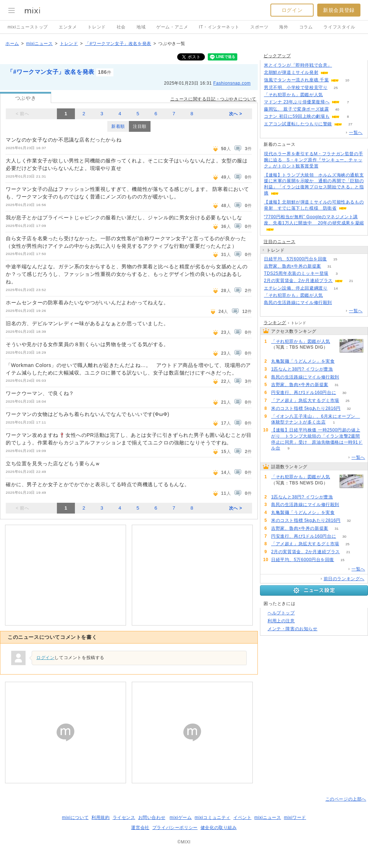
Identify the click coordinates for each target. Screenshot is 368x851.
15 (335, 259)
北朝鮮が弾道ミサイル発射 (291, 72)
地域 (140, 27)
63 (343, 361)
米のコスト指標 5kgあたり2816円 (306, 408)
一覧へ (356, 132)
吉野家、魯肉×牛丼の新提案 (292, 266)
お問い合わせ (152, 817)
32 (349, 409)
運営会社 (140, 827)
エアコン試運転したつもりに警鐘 (298, 123)
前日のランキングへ (344, 578)
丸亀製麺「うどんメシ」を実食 (303, 361)
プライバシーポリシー (175, 827)
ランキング (275, 322)
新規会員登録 (339, 10)
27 (350, 124)
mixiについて (75, 817)
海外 (283, 27)
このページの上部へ (346, 799)
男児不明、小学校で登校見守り (295, 87)
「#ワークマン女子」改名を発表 (118, 43)
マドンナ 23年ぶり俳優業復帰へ (296, 101)
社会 (121, 27)
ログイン (292, 10)
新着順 (118, 126)
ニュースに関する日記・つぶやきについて (213, 99)
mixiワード (295, 817)
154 (340, 65)
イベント (242, 817)
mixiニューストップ (28, 27)
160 (331, 95)
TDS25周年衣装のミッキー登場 (296, 273)
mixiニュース (39, 43)
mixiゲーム (181, 817)
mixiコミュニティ (212, 817)
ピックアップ (277, 55)
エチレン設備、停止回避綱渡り (295, 288)
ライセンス (124, 817)
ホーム (12, 43)
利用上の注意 (281, 620)
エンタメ (68, 27)
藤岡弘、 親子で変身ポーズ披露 (296, 109)
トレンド (96, 27)
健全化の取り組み (219, 827)
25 (336, 88)
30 (344, 393)
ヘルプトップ (281, 612)
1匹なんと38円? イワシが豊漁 (302, 369)
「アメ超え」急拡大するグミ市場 (305, 400)
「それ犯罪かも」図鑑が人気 (293, 94)
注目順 (140, 126)
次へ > (235, 113)
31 (329, 266)
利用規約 (100, 817)
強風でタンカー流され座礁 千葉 (296, 79)
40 (337, 109)
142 (341, 369)
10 (347, 80)
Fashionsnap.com (232, 83)
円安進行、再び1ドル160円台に (303, 392)
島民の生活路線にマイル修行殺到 (298, 302)
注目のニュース (279, 241)
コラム (306, 27)
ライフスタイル (339, 27)
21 (351, 281)
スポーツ (259, 27)
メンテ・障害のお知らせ (293, 628)
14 (336, 288)
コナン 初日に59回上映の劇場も (296, 116)
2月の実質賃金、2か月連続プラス (298, 280)
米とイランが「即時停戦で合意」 (298, 65)
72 (340, 303)
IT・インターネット (219, 27)
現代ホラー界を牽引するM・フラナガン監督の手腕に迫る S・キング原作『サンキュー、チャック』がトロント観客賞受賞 (313, 160)
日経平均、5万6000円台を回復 (295, 258)
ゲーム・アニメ (172, 27)
